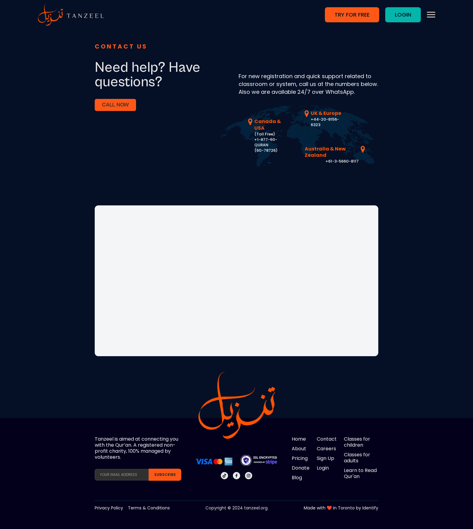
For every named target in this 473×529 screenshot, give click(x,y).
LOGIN (403, 14)
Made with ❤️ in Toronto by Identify (341, 508)
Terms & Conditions (149, 508)
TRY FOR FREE (352, 14)
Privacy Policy (109, 508)
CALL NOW (115, 105)
